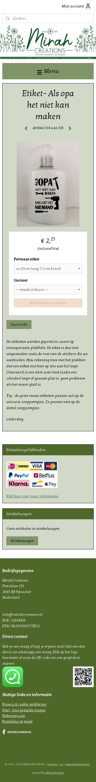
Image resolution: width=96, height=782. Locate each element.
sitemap (52, 764)
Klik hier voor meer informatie (32, 496)
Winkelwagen (22, 540)
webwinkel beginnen (77, 764)
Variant (20, 280)
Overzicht (18, 324)
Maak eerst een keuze (48, 303)
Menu (48, 71)
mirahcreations (16, 732)
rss (61, 764)
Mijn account (76, 6)
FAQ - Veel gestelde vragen (24, 710)
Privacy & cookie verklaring (24, 704)
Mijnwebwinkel (55, 772)
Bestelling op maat (17, 721)
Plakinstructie (13, 716)
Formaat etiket (26, 259)
